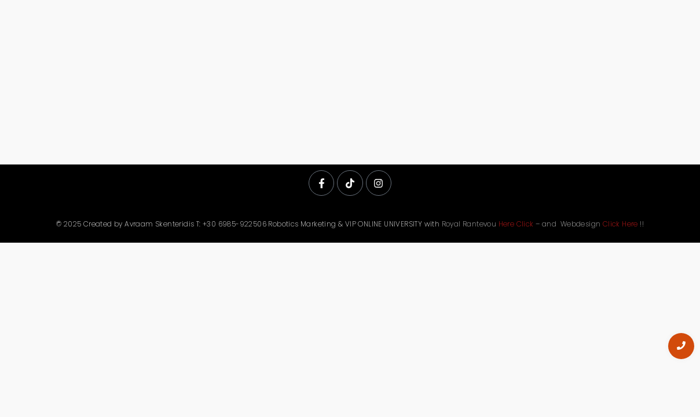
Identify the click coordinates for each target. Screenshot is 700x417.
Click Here (620, 224)
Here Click (516, 224)
